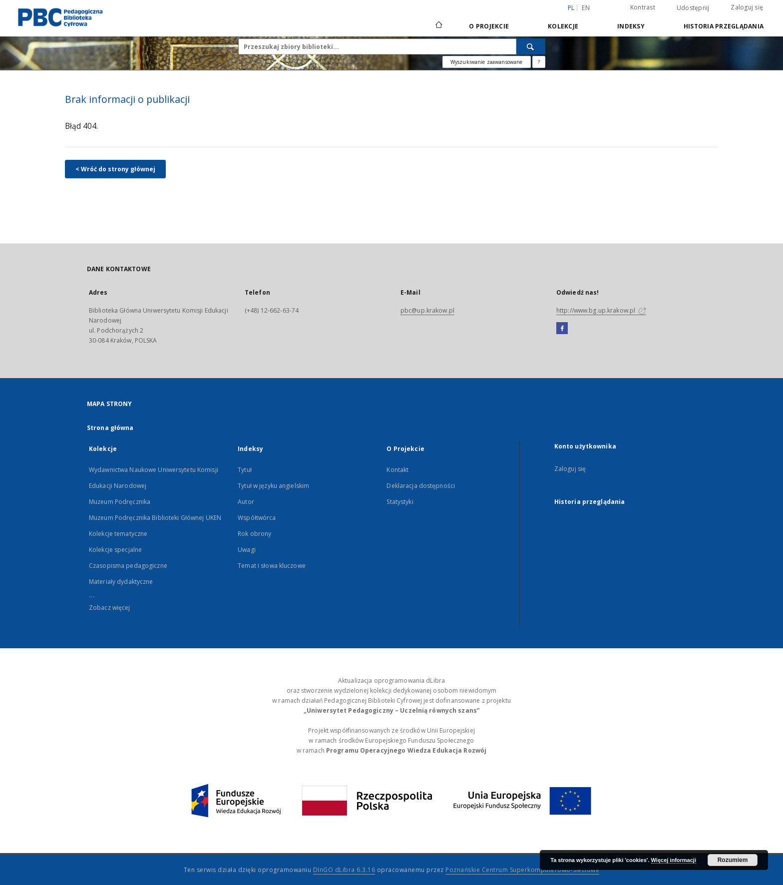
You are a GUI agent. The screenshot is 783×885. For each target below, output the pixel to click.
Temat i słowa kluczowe (272, 565)
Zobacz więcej (109, 607)
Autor (246, 501)
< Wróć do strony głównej (115, 169)
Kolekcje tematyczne (118, 533)
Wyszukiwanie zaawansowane (486, 61)
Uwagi (247, 549)
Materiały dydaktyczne (121, 581)
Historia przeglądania (724, 26)
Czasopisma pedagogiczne (128, 565)
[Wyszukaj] (530, 46)
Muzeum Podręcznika (119, 501)
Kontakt (397, 469)
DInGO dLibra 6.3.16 (344, 870)
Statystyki (400, 501)
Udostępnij (693, 8)
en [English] (586, 7)
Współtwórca (257, 517)
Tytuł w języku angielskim (273, 485)
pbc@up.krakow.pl (427, 310)
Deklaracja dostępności (421, 485)
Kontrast (642, 7)
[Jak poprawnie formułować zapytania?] (538, 62)
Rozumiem (733, 860)
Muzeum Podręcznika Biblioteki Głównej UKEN (155, 517)
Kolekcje (563, 26)
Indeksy (631, 26)
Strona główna (110, 428)
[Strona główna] (438, 26)
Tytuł (245, 469)
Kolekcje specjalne (115, 549)
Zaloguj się (747, 7)
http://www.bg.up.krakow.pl (601, 310)
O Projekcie (489, 26)
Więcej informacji (673, 860)
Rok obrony (254, 533)
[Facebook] (562, 328)
